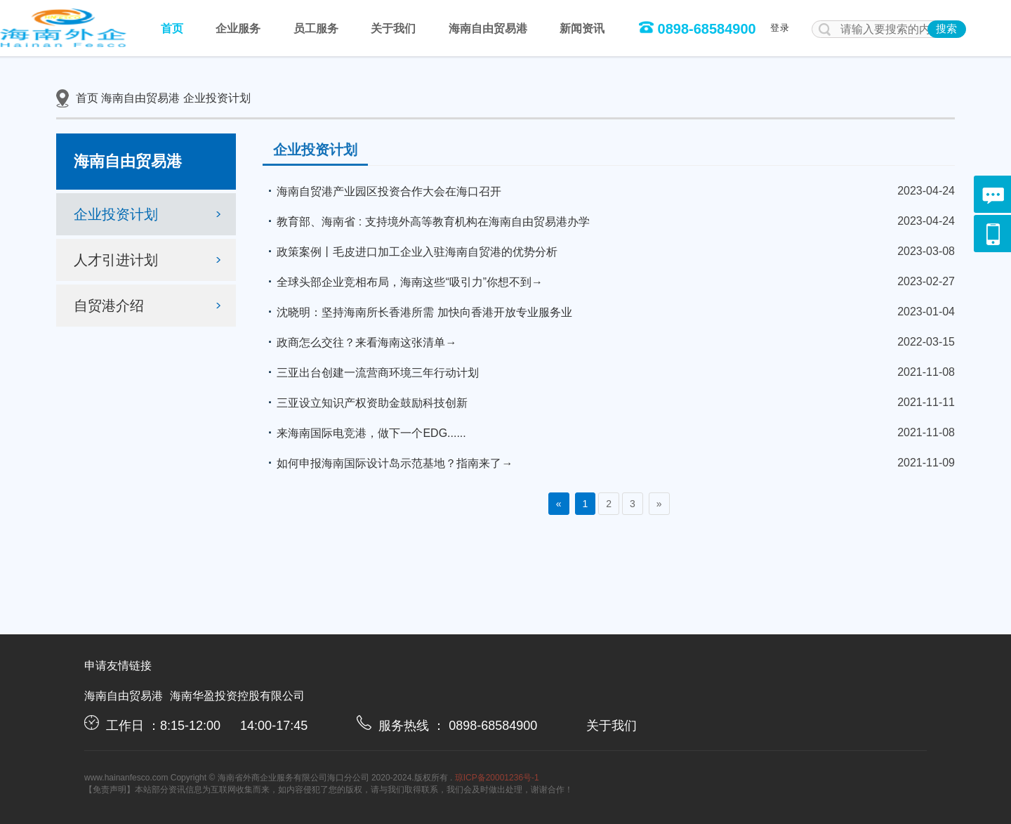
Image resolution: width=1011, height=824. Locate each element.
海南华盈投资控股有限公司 (237, 696)
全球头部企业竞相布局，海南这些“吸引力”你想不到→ (403, 281)
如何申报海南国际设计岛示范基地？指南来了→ (388, 463)
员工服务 (315, 28)
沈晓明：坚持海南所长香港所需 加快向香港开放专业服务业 (417, 312)
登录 (780, 27)
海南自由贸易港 (488, 28)
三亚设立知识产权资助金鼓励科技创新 (365, 402)
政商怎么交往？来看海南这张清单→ (359, 342)
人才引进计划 (149, 260)
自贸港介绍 (149, 305)
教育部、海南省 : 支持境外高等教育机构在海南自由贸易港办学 (426, 221)
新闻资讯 (582, 28)
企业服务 (238, 28)
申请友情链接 (118, 666)
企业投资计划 (217, 98)
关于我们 (393, 28)
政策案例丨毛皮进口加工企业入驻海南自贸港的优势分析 (410, 251)
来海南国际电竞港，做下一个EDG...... (364, 432)
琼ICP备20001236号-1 (497, 778)
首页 (172, 28)
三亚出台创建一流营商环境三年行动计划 (371, 372)
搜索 (946, 28)
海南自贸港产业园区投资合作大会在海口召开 (382, 191)
